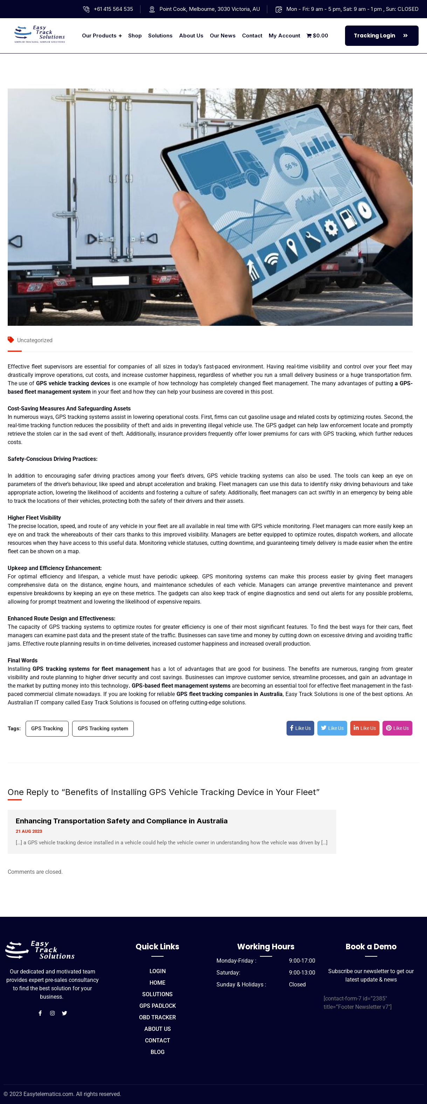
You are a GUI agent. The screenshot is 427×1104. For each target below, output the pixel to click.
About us (191, 35)
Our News (223, 35)
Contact (252, 35)
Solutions (160, 35)
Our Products (99, 35)
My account (284, 35)
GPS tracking (65, 627)
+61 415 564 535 (113, 9)
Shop (135, 35)
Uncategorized (35, 340)
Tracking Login (383, 36)
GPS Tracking (47, 728)
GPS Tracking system (103, 728)
